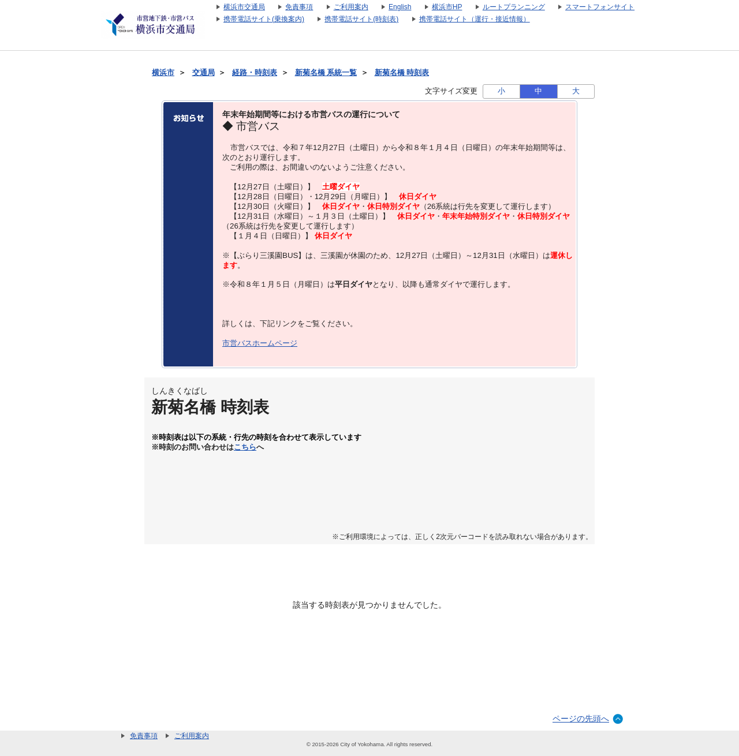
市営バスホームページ (259, 343)
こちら (245, 447)
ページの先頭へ (581, 718)
